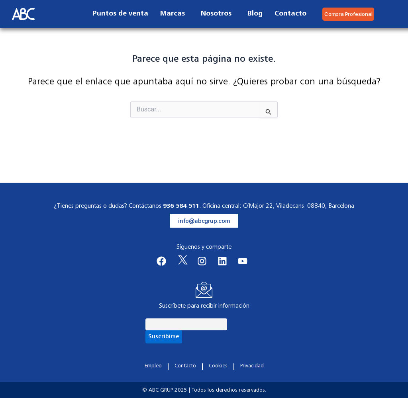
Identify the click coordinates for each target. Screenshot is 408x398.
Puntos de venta (120, 14)
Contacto (290, 14)
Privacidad (252, 366)
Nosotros (218, 14)
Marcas (174, 14)
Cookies (218, 366)
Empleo (153, 366)
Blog (255, 14)
